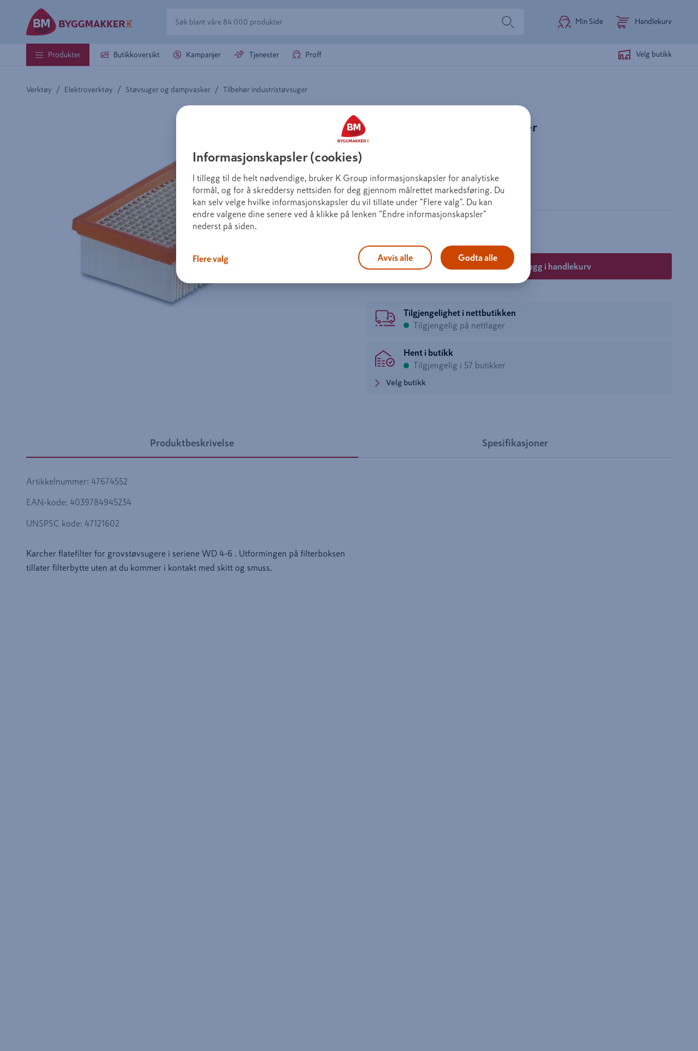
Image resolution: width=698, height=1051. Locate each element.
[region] (353, 194)
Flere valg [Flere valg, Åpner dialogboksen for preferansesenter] (210, 258)
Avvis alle (395, 257)
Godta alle (477, 257)
